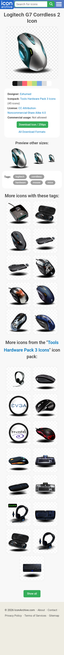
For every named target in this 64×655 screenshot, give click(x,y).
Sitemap (54, 615)
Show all (32, 593)
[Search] (51, 4)
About (41, 610)
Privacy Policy (13, 615)
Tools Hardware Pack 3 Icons (38, 98)
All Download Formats (32, 131)
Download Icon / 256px (32, 124)
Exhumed (25, 94)
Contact (52, 610)
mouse (36, 182)
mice (50, 182)
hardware (21, 182)
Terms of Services (35, 615)
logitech (20, 176)
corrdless (37, 176)
